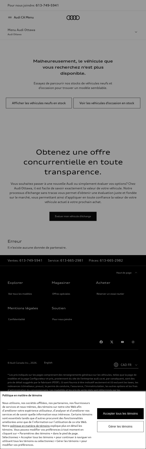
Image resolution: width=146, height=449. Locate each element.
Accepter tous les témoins (120, 413)
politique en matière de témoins (30, 425)
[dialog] (73, 420)
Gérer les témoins (120, 426)
